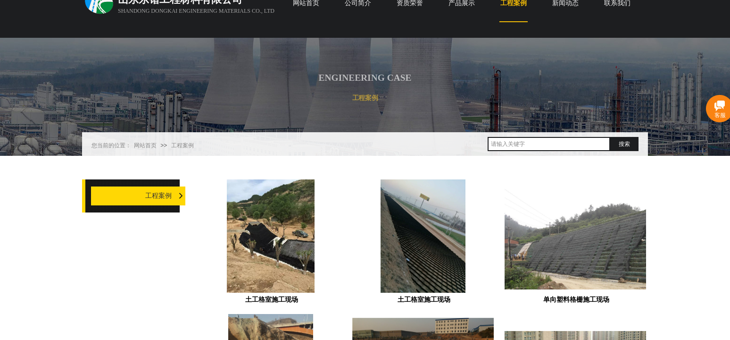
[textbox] (549, 144)
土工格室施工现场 (271, 299)
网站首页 (145, 145)
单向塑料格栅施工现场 (576, 299)
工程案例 (182, 145)
